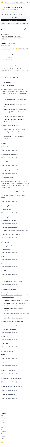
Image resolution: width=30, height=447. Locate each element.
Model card (6, 23)
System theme (6, 410)
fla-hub (4, 7)
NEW (14, 43)
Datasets (3, 431)
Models (3, 429)
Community (24, 23)
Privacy (3, 418)
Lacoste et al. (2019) (8, 297)
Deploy (15, 17)
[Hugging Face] (2, 443)
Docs (2, 438)
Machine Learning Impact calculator (11, 295)
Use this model (14, 20)
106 (17, 9)
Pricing (3, 436)
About (2, 420)
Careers (3, 422)
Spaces (3, 434)
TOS (2, 415)
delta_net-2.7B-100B (14, 7)
